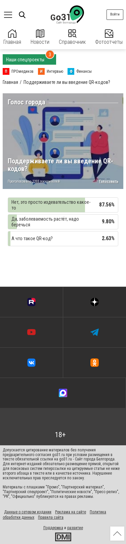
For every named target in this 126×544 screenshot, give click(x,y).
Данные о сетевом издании (27, 512)
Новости (40, 37)
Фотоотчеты (109, 37)
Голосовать (108, 182)
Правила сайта (51, 517)
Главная (12, 37)
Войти (115, 14)
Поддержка (53, 527)
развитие (75, 527)
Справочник (72, 37)
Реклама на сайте (70, 512)
